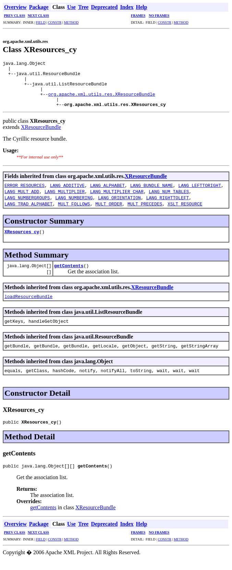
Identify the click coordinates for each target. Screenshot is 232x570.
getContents (69, 275)
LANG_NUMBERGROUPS (27, 207)
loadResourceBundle (28, 305)
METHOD (71, 22)
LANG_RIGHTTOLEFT (167, 207)
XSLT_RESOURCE (185, 213)
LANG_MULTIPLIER (65, 201)
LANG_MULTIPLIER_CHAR (117, 201)
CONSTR (54, 22)
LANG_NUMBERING (74, 207)
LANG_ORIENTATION (119, 207)
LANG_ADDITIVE (67, 194)
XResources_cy (21, 241)
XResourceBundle (41, 136)
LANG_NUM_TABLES (169, 201)
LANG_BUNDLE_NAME (151, 194)
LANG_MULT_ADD (21, 201)
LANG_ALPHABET (107, 194)
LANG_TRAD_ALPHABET (28, 213)
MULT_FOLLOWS (74, 213)
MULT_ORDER (108, 213)
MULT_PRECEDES (144, 213)
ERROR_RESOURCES (24, 194)
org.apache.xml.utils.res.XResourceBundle (101, 101)
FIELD (41, 22)
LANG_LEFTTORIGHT (199, 194)
